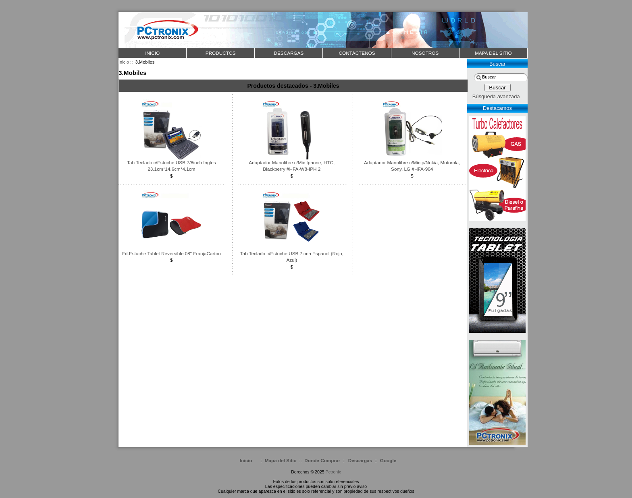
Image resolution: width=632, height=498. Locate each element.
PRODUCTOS (221, 53)
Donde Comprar (322, 460)
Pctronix (333, 471)
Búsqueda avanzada (496, 96)
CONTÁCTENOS (357, 53)
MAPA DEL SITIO (493, 53)
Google (388, 460)
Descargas (360, 460)
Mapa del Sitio (281, 460)
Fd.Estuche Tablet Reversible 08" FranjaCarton (171, 253)
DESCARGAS (289, 53)
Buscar (497, 64)
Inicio (152, 53)
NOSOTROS (425, 53)
